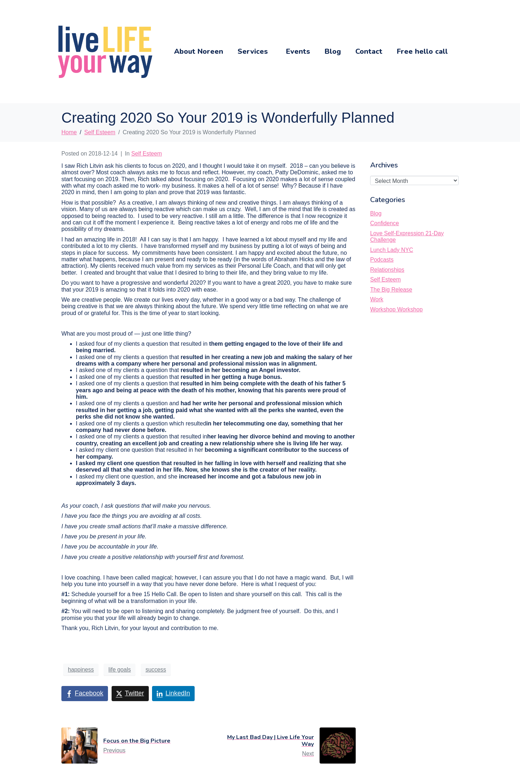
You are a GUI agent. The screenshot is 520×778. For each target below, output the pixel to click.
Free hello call (422, 51)
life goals (119, 669)
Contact (368, 51)
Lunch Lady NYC (391, 250)
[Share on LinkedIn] (173, 693)
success (156, 669)
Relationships (387, 270)
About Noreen (198, 51)
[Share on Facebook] (84, 693)
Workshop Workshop (396, 309)
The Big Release (391, 290)
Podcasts (382, 260)
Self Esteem (146, 153)
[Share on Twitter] (130, 693)
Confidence (384, 223)
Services (253, 51)
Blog (333, 51)
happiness (81, 669)
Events (298, 51)
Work (376, 299)
